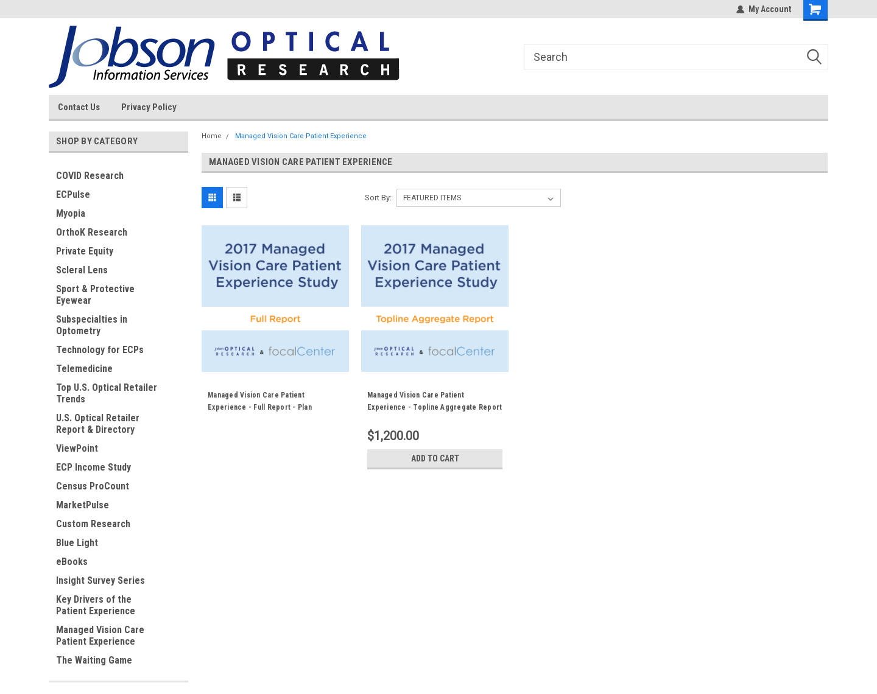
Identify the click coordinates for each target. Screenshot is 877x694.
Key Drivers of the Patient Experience (95, 605)
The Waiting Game (94, 660)
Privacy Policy (149, 107)
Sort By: (378, 197)
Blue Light (77, 543)
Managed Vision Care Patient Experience (100, 635)
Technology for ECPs (100, 350)
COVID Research (90, 175)
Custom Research (93, 524)
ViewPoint (77, 448)
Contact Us (79, 107)
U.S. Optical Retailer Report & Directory (97, 423)
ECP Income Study (93, 467)
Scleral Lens (82, 270)
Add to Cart (435, 458)
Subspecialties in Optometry (91, 325)
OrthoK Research (91, 232)
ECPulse (73, 194)
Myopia (70, 213)
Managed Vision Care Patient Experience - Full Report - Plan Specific (260, 407)
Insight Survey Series (100, 580)
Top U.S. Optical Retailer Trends (106, 393)
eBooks (72, 561)
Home (212, 136)
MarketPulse (82, 505)
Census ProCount (92, 486)
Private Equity (84, 251)
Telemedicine (84, 368)
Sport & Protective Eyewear (95, 294)
